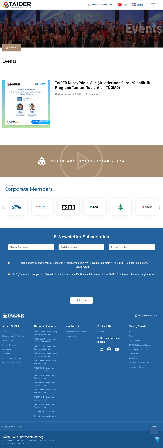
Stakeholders (7, 340)
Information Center (136, 367)
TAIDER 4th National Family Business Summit (45, 398)
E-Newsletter (134, 353)
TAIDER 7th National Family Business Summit (45, 376)
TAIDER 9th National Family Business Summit (45, 362)
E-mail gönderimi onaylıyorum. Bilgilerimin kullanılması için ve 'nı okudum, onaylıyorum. (83, 264)
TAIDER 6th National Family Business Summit (45, 383)
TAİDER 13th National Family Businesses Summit (45, 333)
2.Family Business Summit (45, 411)
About (4, 331)
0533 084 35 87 (8, 443)
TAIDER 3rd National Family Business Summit (45, 405)
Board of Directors (9, 345)
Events (14, 47)
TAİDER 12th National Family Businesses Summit (45, 340)
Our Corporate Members (11, 362)
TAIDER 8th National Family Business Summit (45, 369)
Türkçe (123, 4)
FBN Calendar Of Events (138, 349)
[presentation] (3, 207)
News (131, 331)
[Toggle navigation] (153, 5)
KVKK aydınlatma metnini (99, 262)
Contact (100, 331)
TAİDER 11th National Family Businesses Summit (45, 347)
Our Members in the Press (139, 362)
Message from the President (13, 336)
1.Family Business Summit (45, 416)
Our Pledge (6, 349)
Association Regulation (11, 358)
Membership (71, 336)
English (137, 4)
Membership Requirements (76, 331)
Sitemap (155, 426)
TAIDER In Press (135, 358)
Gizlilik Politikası (126, 262)
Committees (7, 353)
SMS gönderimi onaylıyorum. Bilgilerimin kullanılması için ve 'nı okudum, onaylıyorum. (83, 274)
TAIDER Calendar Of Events (140, 345)
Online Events (134, 340)
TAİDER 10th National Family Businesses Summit (45, 354)
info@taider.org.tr (22, 443)
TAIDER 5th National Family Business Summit (45, 391)
